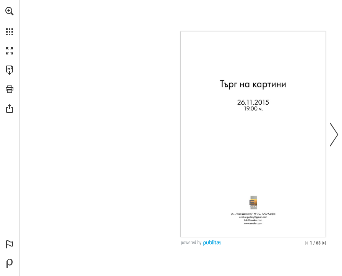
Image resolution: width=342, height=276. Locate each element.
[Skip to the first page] (306, 243)
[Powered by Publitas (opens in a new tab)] (9, 263)
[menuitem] (9, 21)
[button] (9, 11)
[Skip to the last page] (324, 243)
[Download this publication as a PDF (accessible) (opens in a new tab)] (9, 70)
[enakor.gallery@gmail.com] (253, 217)
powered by (191, 242)
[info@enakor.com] (253, 220)
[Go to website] (253, 223)
